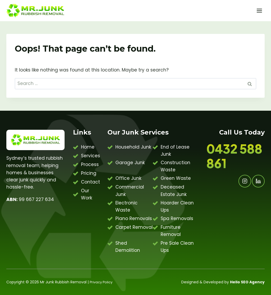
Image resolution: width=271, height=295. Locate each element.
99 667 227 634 (30, 199)
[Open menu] (259, 10)
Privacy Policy (102, 282)
